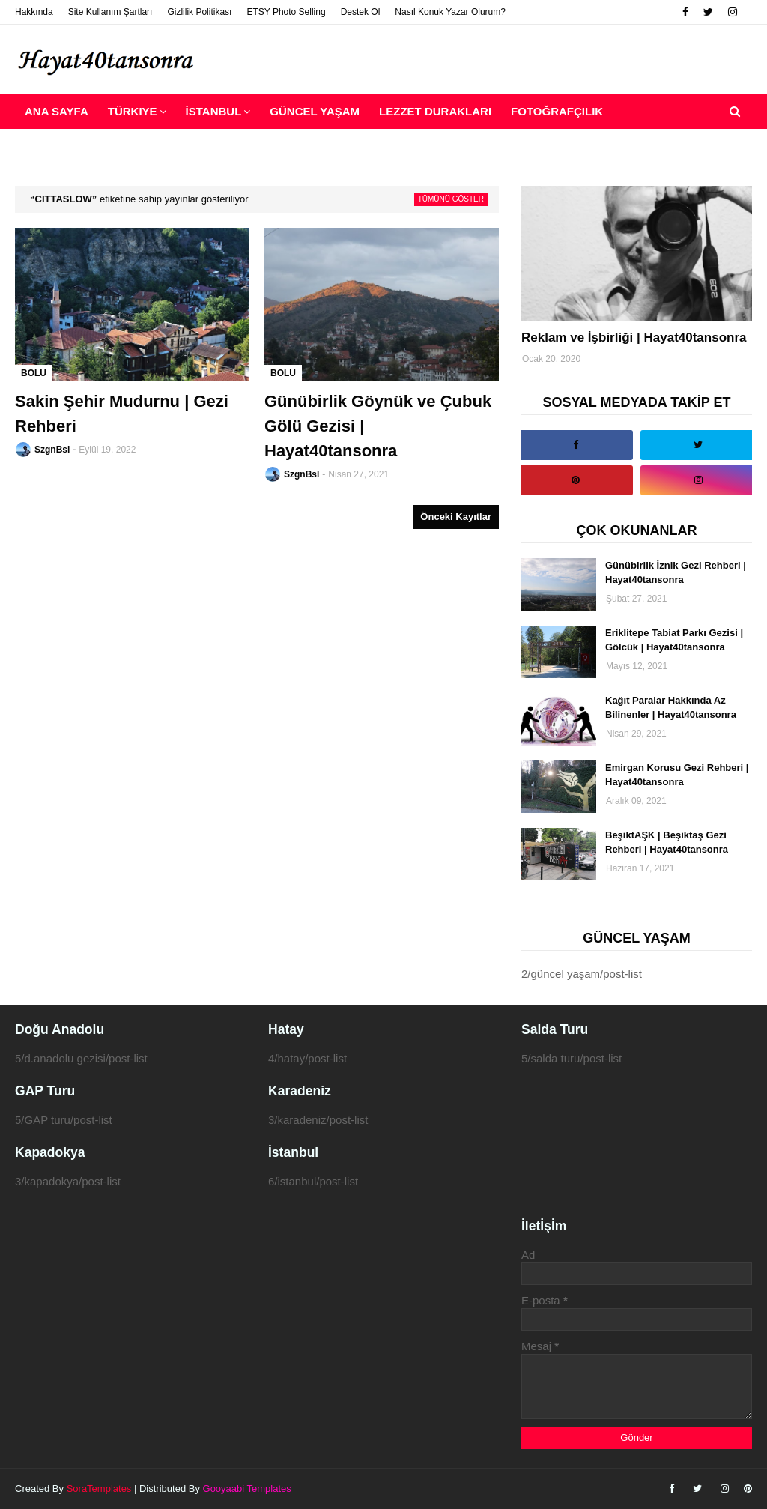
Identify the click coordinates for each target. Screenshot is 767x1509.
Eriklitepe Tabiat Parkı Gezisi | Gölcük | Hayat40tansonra (674, 640)
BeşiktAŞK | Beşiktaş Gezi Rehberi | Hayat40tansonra (666, 842)
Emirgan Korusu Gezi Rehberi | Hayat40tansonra (676, 775)
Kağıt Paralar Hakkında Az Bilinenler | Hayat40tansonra (670, 708)
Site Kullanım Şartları (110, 12)
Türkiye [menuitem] (132, 111)
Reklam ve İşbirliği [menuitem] (85, 145)
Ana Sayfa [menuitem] (56, 111)
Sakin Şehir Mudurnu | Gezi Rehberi (121, 413)
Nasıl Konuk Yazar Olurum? (450, 12)
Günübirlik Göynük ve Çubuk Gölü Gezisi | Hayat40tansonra (377, 426)
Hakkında (34, 12)
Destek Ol (361, 12)
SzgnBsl (52, 449)
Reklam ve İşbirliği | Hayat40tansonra (634, 337)
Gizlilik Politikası (199, 12)
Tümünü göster (451, 199)
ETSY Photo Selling (285, 12)
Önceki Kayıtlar (455, 516)
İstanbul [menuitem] (214, 111)
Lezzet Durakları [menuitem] (435, 111)
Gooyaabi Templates (247, 1488)
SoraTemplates (99, 1488)
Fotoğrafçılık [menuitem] (557, 111)
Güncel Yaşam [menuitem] (315, 111)
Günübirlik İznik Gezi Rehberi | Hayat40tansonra (675, 573)
